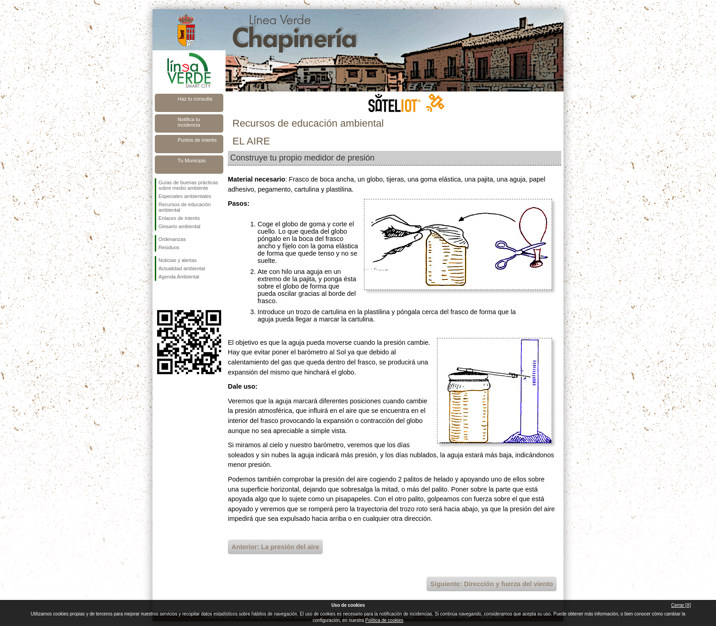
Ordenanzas (172, 239)
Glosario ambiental (179, 226)
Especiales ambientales (184, 196)
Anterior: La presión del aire (275, 547)
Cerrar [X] (681, 605)
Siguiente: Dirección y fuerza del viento (491, 584)
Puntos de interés (197, 140)
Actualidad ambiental (181, 268)
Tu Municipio (192, 160)
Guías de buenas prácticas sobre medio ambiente (188, 185)
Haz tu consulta (195, 99)
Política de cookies (384, 620)
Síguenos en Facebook (160, 295)
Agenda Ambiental (178, 276)
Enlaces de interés (179, 218)
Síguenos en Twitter (175, 295)
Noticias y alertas (177, 260)
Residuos (168, 247)
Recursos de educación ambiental (184, 207)
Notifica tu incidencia (189, 122)
